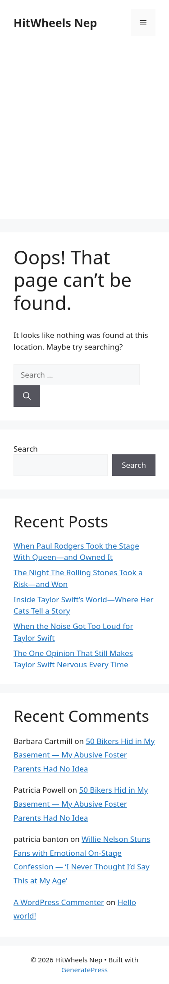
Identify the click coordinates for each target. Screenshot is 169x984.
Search (26, 448)
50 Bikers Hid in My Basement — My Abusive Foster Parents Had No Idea (84, 755)
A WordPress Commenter (59, 902)
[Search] (27, 396)
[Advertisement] (84, 134)
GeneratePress (84, 969)
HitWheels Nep (55, 22)
